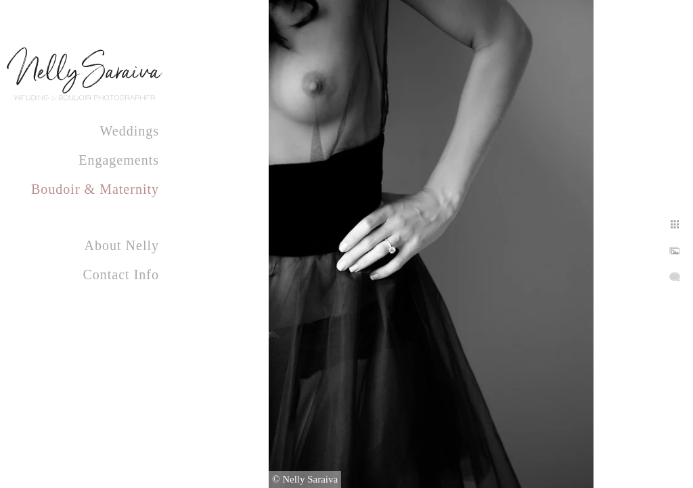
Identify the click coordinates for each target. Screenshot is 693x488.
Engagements (119, 159)
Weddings (130, 130)
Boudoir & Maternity (95, 189)
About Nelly (122, 245)
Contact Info (121, 274)
